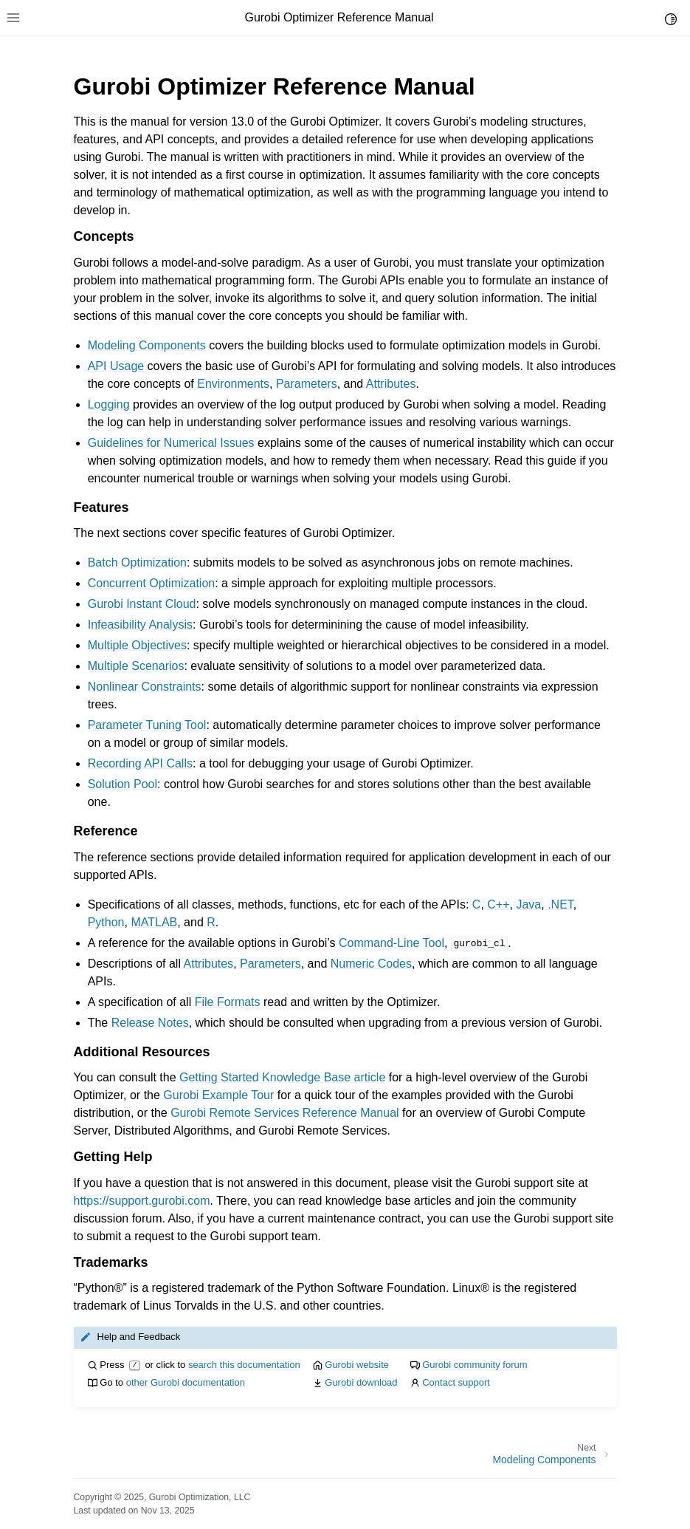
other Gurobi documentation (185, 1382)
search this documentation (244, 1364)
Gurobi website (357, 1364)
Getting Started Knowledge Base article (282, 1077)
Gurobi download (361, 1382)
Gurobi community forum (474, 1364)
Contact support (456, 1382)
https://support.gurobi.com (142, 1200)
